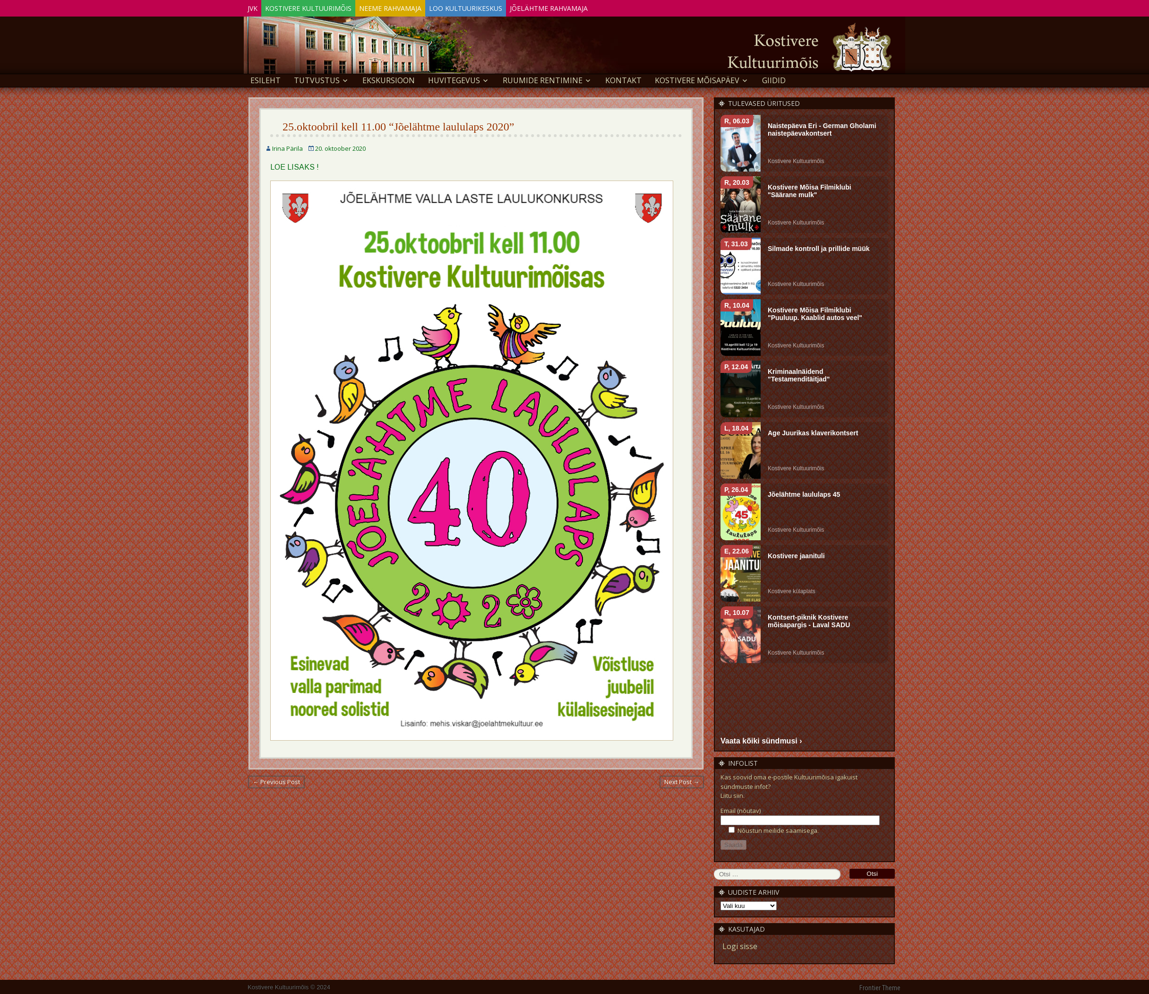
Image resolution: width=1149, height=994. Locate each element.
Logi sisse (739, 944)
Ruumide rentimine (543, 78)
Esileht (265, 78)
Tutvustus (317, 78)
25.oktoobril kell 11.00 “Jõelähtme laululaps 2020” (398, 125)
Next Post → (681, 780)
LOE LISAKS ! (294, 165)
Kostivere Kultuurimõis (322, 6)
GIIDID (774, 78)
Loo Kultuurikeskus (498, 6)
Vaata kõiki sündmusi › (761, 739)
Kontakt (623, 78)
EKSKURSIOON (388, 78)
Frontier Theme (879, 986)
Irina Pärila (287, 146)
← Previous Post (276, 780)
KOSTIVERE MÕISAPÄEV (697, 78)
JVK (257, 6)
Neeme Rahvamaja (414, 6)
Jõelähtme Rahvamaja (591, 6)
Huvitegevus (454, 78)
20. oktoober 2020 (340, 146)
